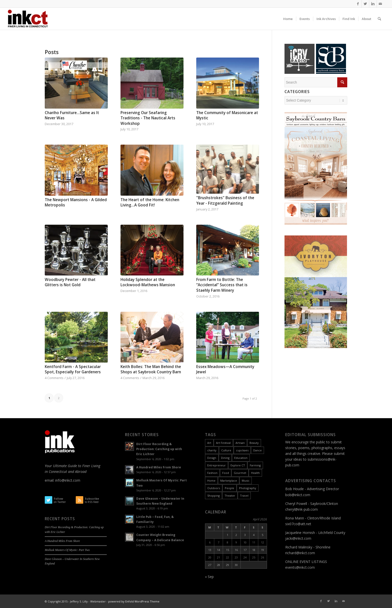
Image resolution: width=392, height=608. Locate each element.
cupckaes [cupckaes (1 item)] (242, 450)
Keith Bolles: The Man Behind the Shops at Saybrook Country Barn (150, 369)
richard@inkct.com (300, 552)
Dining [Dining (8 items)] (225, 458)
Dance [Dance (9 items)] (257, 450)
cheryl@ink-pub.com (301, 509)
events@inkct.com (300, 567)
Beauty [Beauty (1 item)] (254, 443)
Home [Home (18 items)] (211, 480)
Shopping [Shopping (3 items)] (213, 495)
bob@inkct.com (297, 494)
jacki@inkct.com (298, 538)
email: (50, 480)
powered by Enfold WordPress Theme (134, 601)
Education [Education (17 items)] (241, 458)
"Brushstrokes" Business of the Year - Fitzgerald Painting (225, 200)
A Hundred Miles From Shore (62, 541)
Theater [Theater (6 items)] (229, 495)
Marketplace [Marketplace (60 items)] (228, 480)
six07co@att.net (298, 523)
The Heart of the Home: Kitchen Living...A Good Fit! (149, 202)
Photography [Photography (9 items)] (247, 488)
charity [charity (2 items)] (211, 450)
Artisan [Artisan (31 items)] (240, 443)
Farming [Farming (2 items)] (255, 465)
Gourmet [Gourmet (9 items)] (240, 473)
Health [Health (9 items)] (255, 473)
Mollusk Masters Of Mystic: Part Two (67, 550)
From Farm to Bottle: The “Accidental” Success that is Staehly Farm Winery (222, 285)
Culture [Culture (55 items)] (226, 450)
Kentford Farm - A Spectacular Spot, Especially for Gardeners (73, 369)
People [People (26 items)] (229, 488)
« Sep (209, 576)
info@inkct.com (67, 480)
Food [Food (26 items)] (225, 473)
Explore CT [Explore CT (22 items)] (237, 465)
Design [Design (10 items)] (211, 458)
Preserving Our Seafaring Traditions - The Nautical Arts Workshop (147, 118)
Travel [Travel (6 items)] (244, 495)
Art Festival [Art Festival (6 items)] (223, 443)
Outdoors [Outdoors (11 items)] (213, 488)
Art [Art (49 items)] (209, 443)
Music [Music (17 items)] (246, 480)
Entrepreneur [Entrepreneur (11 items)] (216, 465)
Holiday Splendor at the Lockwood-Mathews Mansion (147, 282)
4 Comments (54, 378)
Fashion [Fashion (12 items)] (212, 473)
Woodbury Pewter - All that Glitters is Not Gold (70, 282)
